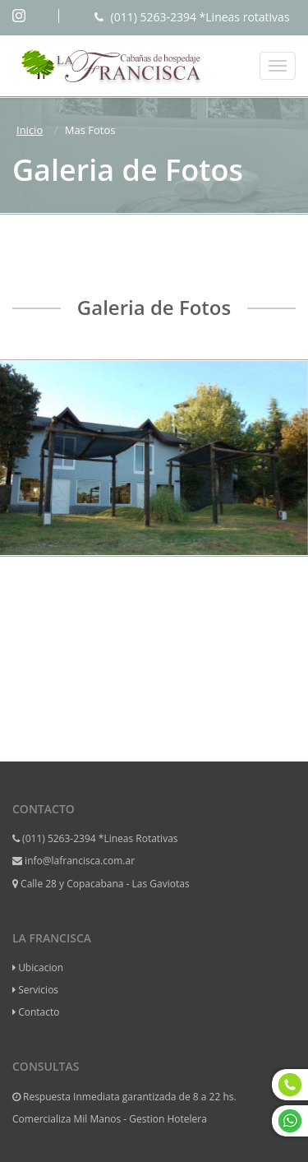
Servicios (38, 990)
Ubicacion (40, 968)
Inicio (29, 130)
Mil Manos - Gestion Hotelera (139, 1119)
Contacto (38, 1012)
